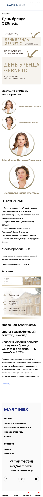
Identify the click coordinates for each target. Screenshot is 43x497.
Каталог (8, 418)
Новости (7, 449)
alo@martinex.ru (21, 466)
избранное (27, 494)
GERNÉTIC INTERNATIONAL (15, 424)
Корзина (38, 494)
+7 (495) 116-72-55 (21, 461)
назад (6, 384)
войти (38, 5)
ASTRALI (7, 436)
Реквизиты (9, 454)
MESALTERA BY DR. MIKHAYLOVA (17, 428)
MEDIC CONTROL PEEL (13, 432)
